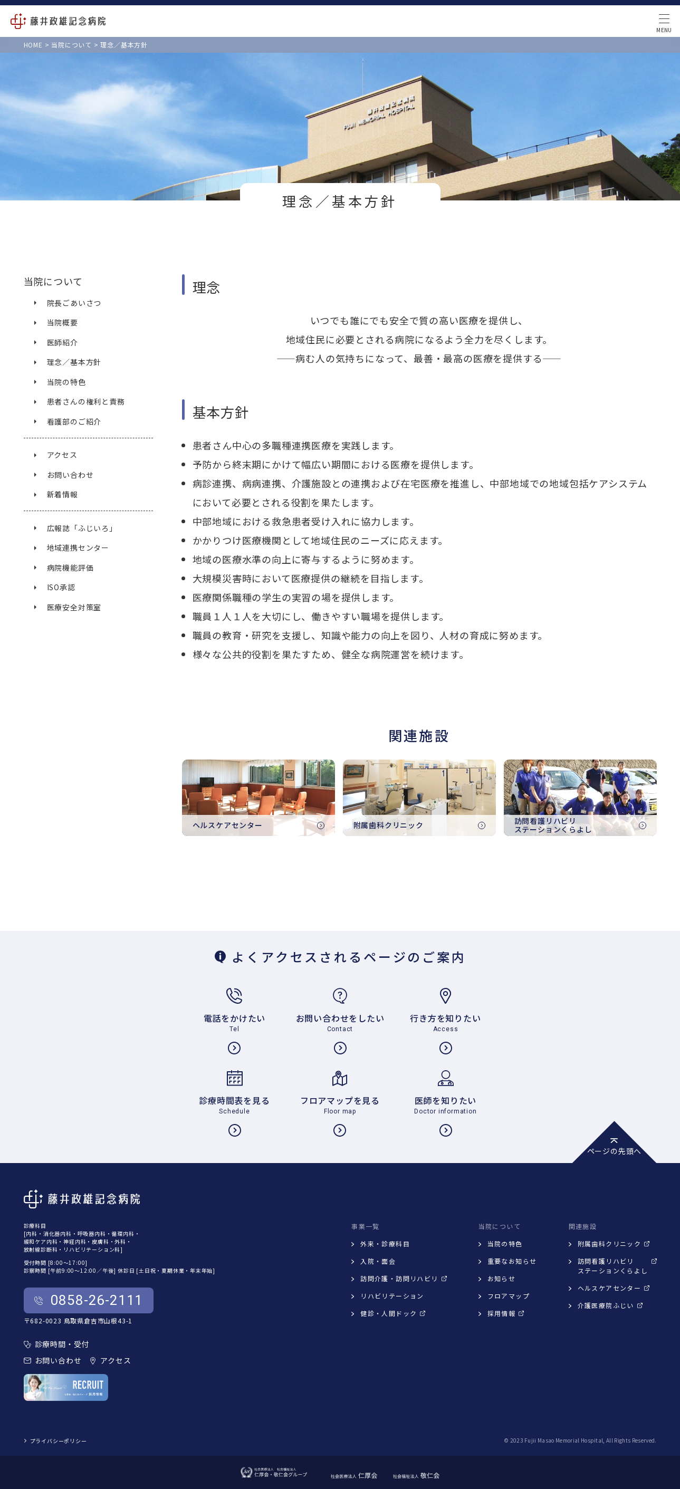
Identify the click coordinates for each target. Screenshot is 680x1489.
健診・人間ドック (392, 1313)
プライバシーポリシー (55, 1441)
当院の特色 (66, 382)
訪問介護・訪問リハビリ (403, 1278)
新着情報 (62, 494)
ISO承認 (61, 587)
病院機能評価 (70, 567)
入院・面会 (378, 1260)
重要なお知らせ (512, 1260)
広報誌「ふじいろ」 (82, 528)
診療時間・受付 (57, 1344)
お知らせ (501, 1278)
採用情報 (505, 1313)
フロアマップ (508, 1295)
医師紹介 (62, 342)
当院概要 (62, 322)
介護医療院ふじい (610, 1305)
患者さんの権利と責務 (86, 401)
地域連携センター (78, 547)
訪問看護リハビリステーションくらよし (617, 1265)
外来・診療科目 (385, 1243)
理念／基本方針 (74, 362)
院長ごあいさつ (74, 302)
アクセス (62, 454)
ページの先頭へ (614, 1147)
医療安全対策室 (74, 607)
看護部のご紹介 (74, 421)
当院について (53, 281)
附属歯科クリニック (614, 1243)
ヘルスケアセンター (614, 1287)
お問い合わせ (70, 474)
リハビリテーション (392, 1295)
